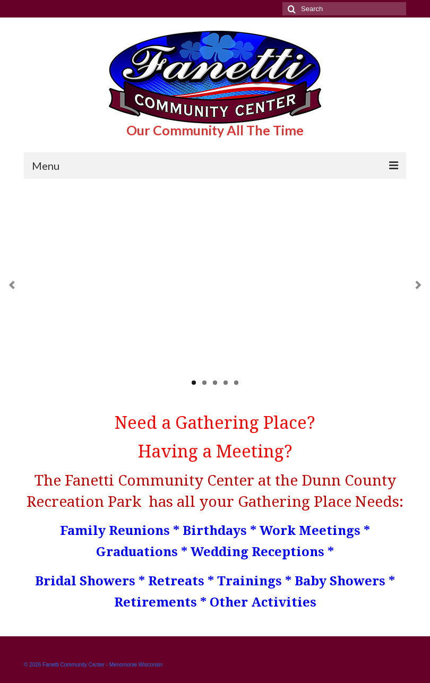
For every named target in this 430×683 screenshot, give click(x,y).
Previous (12, 285)
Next (418, 285)
